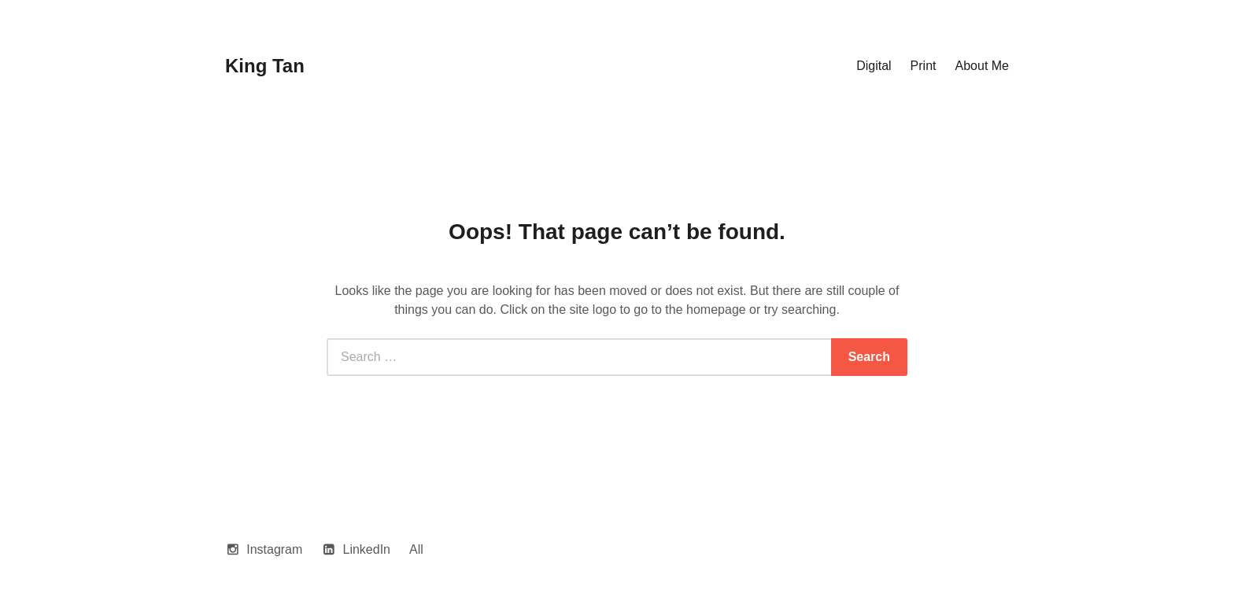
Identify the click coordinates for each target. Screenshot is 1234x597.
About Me (982, 65)
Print (924, 65)
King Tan (265, 65)
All (416, 549)
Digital (873, 65)
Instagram (274, 549)
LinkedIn (367, 549)
